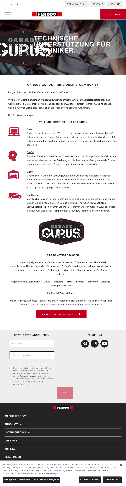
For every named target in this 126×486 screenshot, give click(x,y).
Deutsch (9, 4)
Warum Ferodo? (15, 416)
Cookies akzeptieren (89, 479)
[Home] (47, 14)
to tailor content (33, 364)
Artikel (10, 449)
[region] (63, 473)
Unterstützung (17, 432)
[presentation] (33, 393)
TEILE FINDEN (13, 457)
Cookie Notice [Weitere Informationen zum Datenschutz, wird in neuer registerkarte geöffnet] (43, 473)
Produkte (13, 424)
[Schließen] (121, 465)
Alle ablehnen (112, 479)
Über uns (114, 4)
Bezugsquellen (76, 4)
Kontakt (98, 4)
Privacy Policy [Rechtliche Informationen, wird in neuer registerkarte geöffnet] (56, 473)
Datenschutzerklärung (29, 376)
